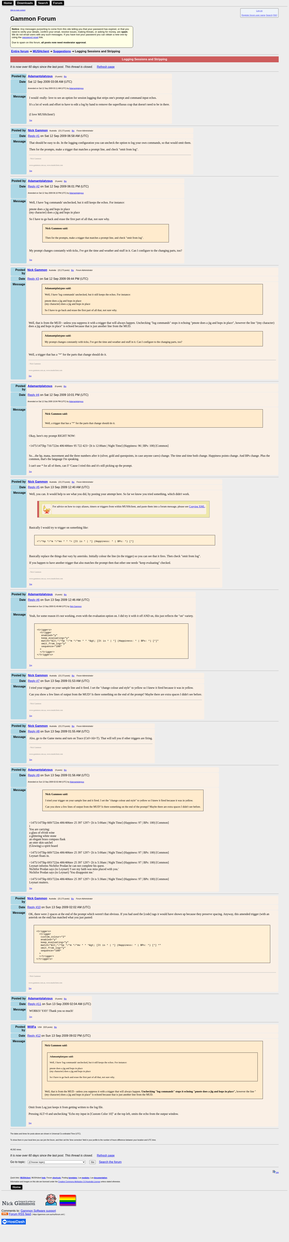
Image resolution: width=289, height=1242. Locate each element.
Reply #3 (33, 278)
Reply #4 (33, 394)
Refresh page (106, 66)
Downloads (25, 3)
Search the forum (110, 1175)
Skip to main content (17, 10)
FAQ (275, 15)
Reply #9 (33, 782)
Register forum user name (253, 15)
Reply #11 (34, 1017)
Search (43, 3)
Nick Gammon (75, 608)
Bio (65, 77)
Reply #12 (34, 1049)
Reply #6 (33, 600)
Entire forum (20, 51)
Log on (259, 11)
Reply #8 (33, 738)
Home (8, 3)
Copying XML (197, 506)
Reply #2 (33, 186)
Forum (57, 3)
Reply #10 (34, 914)
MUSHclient (41, 51)
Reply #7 (33, 688)
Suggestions (62, 51)
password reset (30, 37)
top (276, 1186)
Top (30, 120)
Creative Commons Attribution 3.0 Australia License (79, 1195)
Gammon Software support (38, 1224)
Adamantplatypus (76, 88)
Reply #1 (33, 135)
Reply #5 (33, 487)
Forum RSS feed (20, 1227)
